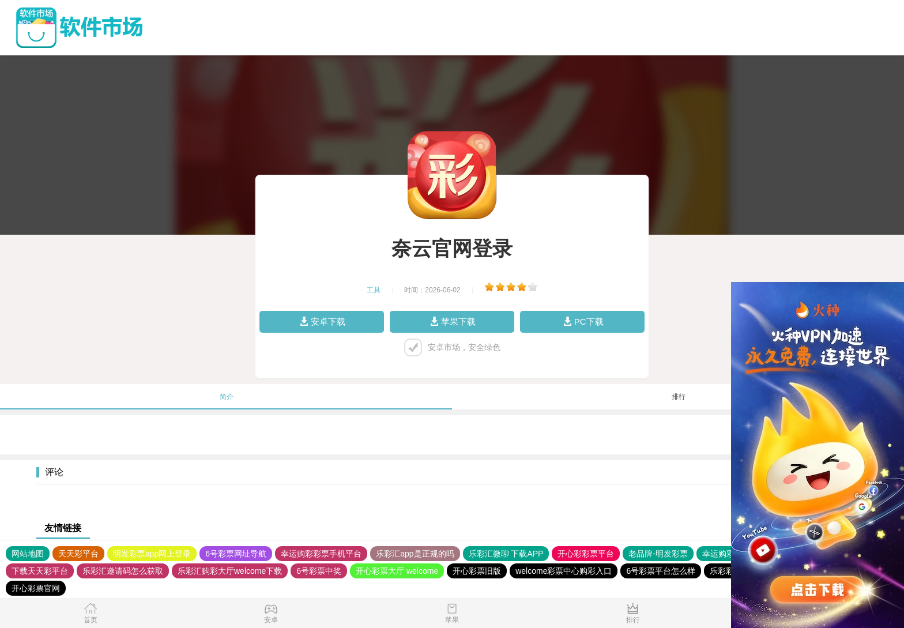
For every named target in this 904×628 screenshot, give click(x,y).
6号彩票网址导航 (235, 553)
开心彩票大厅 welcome (397, 571)
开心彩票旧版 (477, 571)
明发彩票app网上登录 (152, 553)
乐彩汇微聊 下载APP (506, 553)
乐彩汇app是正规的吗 (415, 553)
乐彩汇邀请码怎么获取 (122, 571)
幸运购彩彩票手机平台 (321, 553)
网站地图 (28, 553)
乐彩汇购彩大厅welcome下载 (230, 571)
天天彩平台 (78, 553)
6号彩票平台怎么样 (660, 571)
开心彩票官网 (36, 588)
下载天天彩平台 (40, 571)
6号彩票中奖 (318, 571)
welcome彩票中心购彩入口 (563, 571)
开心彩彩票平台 (586, 553)
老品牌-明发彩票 (658, 553)
